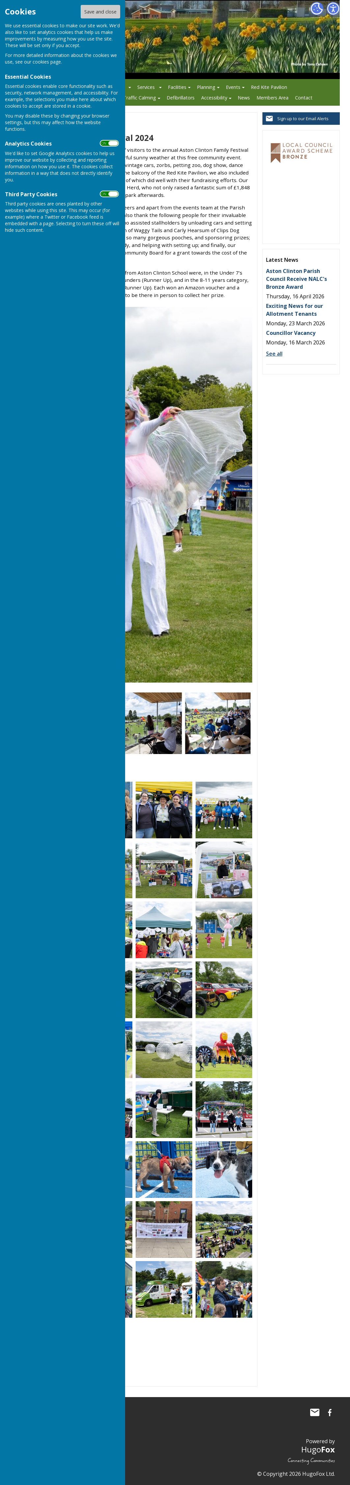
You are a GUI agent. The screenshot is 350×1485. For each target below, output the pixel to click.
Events (233, 87)
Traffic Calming (139, 97)
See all (274, 353)
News (244, 97)
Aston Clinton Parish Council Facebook (330, 1413)
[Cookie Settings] (316, 8)
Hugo (318, 1449)
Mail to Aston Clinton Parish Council (315, 1413)
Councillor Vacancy (290, 333)
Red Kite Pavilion (269, 87)
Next (240, 723)
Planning (206, 87)
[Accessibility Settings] (333, 8)
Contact (303, 97)
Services (146, 87)
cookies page (47, 62)
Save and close (100, 12)
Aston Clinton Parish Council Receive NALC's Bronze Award (296, 278)
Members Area (272, 97)
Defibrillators (181, 97)
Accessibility (214, 97)
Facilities (177, 87)
